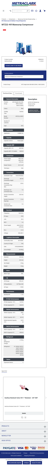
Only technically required (14, 462)
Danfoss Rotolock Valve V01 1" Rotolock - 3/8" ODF (21, 398)
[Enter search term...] (19, 11)
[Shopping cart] (44, 10)
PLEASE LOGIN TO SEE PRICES (14, 65)
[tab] (7, 93)
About (4, 431)
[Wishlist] (36, 10)
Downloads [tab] (18, 93)
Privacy (25, 453)
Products (5, 426)
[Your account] (40, 10)
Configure (26, 462)
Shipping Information (29, 455)
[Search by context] (10, 10)
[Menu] (3, 10)
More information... (38, 459)
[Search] (27, 11)
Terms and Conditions (16, 455)
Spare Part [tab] (4, 371)
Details (24, 413)
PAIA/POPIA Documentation (37, 453)
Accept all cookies (36, 462)
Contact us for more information (34, 110)
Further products (9, 73)
